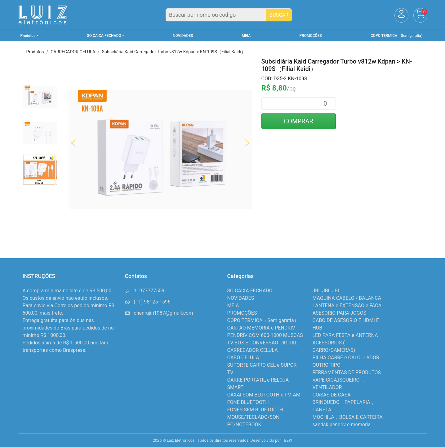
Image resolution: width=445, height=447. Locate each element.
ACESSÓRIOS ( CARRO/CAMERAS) (334, 346)
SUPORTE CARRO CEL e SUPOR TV (262, 368)
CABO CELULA (243, 358)
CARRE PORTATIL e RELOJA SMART (258, 383)
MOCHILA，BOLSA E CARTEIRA (348, 417)
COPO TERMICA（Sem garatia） (398, 35)
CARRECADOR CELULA (73, 51)
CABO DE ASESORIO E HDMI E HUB (346, 324)
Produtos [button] (28, 35)
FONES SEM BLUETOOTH (255, 410)
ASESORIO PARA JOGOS (340, 313)
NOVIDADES (183, 35)
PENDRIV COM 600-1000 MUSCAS (265, 335)
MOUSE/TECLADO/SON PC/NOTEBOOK (253, 420)
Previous (73, 143)
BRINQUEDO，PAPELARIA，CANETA (344, 406)
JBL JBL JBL (326, 291)
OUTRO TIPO (326, 365)
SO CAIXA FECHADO (250, 291)
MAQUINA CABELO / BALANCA (347, 298)
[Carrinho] (420, 15)
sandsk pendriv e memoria (342, 424)
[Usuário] (401, 15)
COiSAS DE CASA (332, 395)
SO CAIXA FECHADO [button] (104, 35)
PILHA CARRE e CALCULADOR (346, 358)
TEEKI (287, 440)
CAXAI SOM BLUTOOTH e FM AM (263, 395)
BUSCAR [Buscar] (278, 15)
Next (247, 143)
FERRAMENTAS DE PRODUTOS (347, 372)
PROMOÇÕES (310, 35)
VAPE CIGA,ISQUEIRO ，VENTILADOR (339, 383)
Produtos (35, 51)
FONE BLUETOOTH (248, 402)
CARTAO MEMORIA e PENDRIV (261, 328)
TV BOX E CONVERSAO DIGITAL (262, 343)
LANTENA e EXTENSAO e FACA (347, 305)
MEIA (246, 35)
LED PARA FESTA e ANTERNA (345, 335)
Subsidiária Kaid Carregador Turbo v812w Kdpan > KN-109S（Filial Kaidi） (174, 51)
